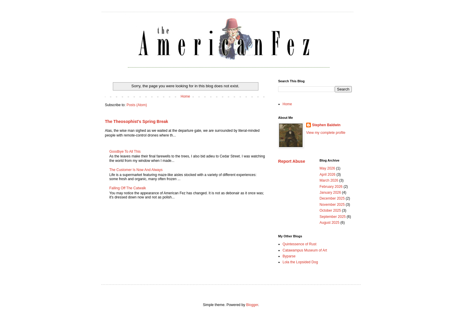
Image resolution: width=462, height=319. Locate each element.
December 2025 (332, 198)
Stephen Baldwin (326, 125)
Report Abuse (291, 161)
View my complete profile (325, 133)
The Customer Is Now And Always (136, 170)
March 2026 (329, 180)
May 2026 (327, 168)
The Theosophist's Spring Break (136, 121)
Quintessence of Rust (299, 244)
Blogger (252, 305)
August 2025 (329, 223)
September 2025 (333, 217)
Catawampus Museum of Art (305, 250)
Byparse (289, 256)
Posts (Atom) (136, 105)
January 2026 (330, 192)
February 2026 (331, 187)
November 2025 (332, 205)
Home (185, 96)
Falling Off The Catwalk (127, 188)
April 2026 (328, 174)
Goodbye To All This (125, 151)
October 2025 (330, 210)
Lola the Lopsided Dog (300, 262)
